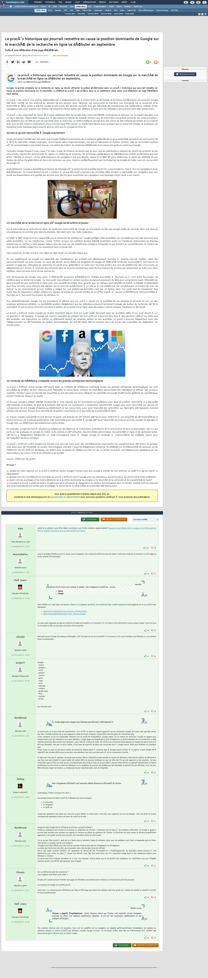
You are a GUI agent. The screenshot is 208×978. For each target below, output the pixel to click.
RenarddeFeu (20, 554)
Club (132, 2)
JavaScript (98, 10)
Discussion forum (185, 74)
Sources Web (106, 14)
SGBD (111, 7)
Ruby (122, 10)
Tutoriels (50, 2)
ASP (65, 10)
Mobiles (127, 7)
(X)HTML (174, 10)
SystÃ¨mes (138, 7)
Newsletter (89, 2)
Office (119, 7)
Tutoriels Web (93, 14)
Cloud (43, 7)
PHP (115, 10)
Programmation (100, 7)
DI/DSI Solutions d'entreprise (26, 7)
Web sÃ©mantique (146, 10)
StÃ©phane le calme (39, 56)
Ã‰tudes (113, 2)
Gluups (20, 872)
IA (49, 7)
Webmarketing (162, 10)
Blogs (68, 2)
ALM (55, 7)
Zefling (20, 779)
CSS (71, 10)
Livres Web (118, 14)
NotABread (20, 718)
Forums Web (70, 14)
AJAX (50, 10)
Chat (77, 2)
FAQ (60, 2)
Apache (58, 10)
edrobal (20, 637)
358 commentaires (60, 56)
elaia (20, 528)
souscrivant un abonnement (65, 497)
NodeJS (108, 10)
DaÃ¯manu (20, 580)
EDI (89, 7)
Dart (77, 10)
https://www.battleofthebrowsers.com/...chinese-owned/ (64, 614)
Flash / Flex (86, 10)
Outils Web (129, 14)
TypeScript (131, 10)
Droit (124, 2)
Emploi (102, 2)
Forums (38, 2)
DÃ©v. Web (80, 7)
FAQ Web (81, 14)
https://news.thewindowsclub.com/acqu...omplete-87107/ (65, 611)
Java (71, 7)
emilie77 (20, 663)
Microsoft (63, 7)
